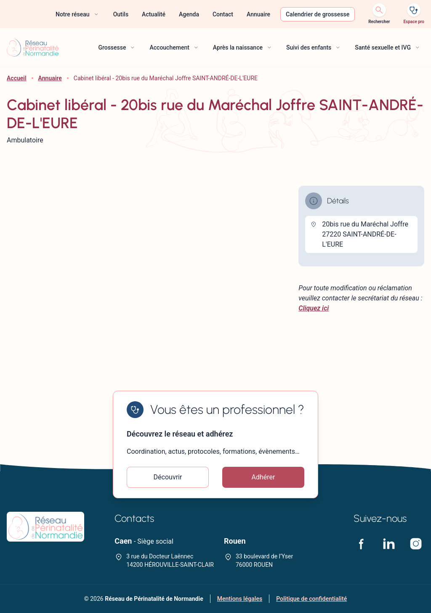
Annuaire (50, 78)
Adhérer (263, 477)
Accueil (17, 78)
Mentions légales (239, 598)
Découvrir (168, 477)
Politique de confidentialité (311, 598)
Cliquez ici (313, 308)
